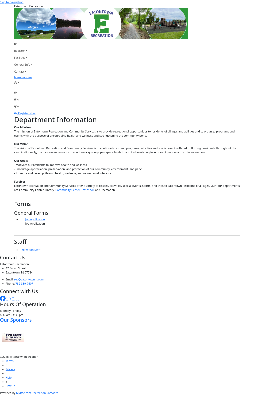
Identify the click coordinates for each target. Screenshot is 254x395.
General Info (22, 65)
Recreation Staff (30, 250)
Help (9, 378)
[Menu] (16, 106)
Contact (19, 71)
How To (10, 386)
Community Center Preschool (74, 190)
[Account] (23, 82)
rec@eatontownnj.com (29, 279)
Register (19, 51)
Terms (10, 361)
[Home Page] (23, 43)
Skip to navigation (11, 2)
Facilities (19, 58)
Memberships (23, 77)
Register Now (26, 113)
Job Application (35, 219)
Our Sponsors (16, 319)
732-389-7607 (24, 284)
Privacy (10, 369)
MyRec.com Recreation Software (37, 393)
